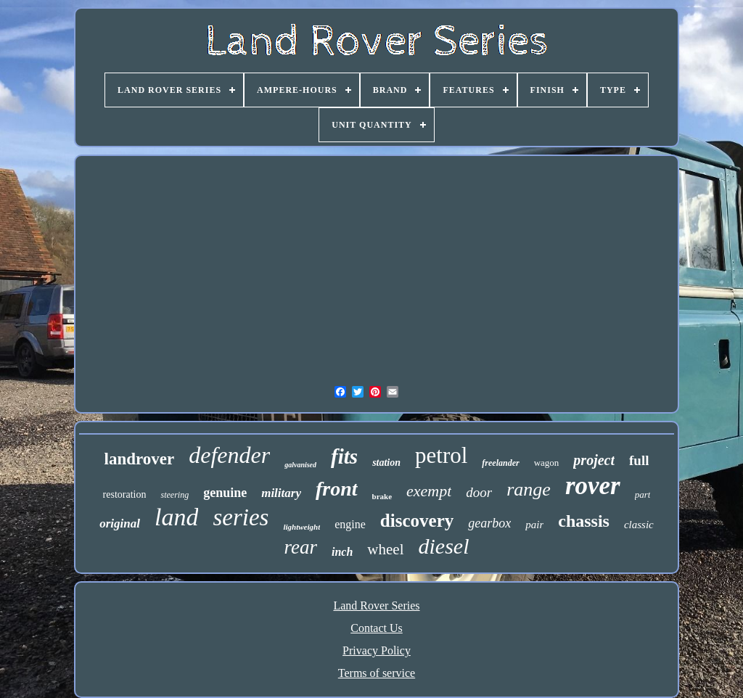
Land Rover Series (376, 605)
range (528, 489)
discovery (416, 520)
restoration (125, 494)
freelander (500, 463)
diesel (444, 546)
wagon (546, 462)
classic (639, 524)
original (119, 523)
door (479, 492)
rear (301, 547)
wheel (385, 549)
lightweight (301, 526)
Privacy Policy (376, 650)
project (594, 460)
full (639, 460)
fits (344, 456)
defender (229, 455)
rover (592, 486)
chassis (583, 521)
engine (350, 524)
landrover (139, 459)
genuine (225, 492)
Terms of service (376, 673)
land (176, 517)
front (337, 488)
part (643, 494)
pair (534, 524)
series (240, 517)
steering (174, 495)
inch (342, 552)
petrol (441, 455)
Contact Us (376, 628)
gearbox (489, 523)
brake (382, 496)
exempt (428, 491)
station (386, 462)
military (281, 493)
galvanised (300, 465)
